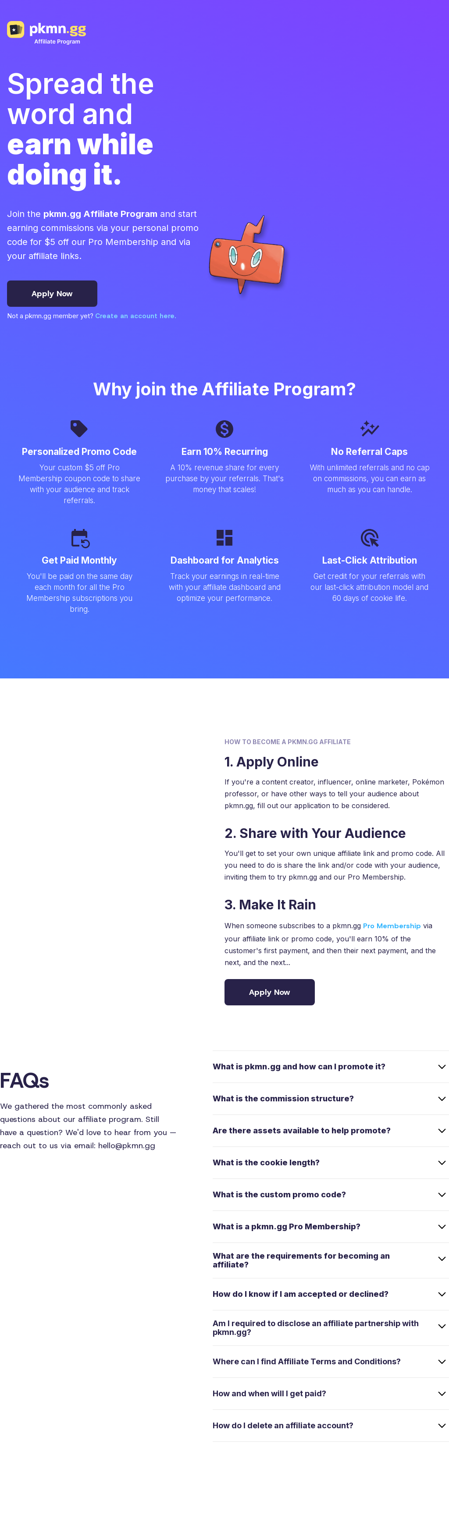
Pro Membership (392, 925)
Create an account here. (135, 316)
